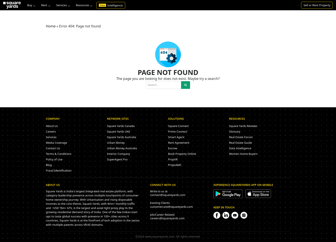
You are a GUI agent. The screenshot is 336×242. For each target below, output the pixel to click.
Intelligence (111, 5)
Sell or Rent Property (316, 5)
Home (51, 26)
